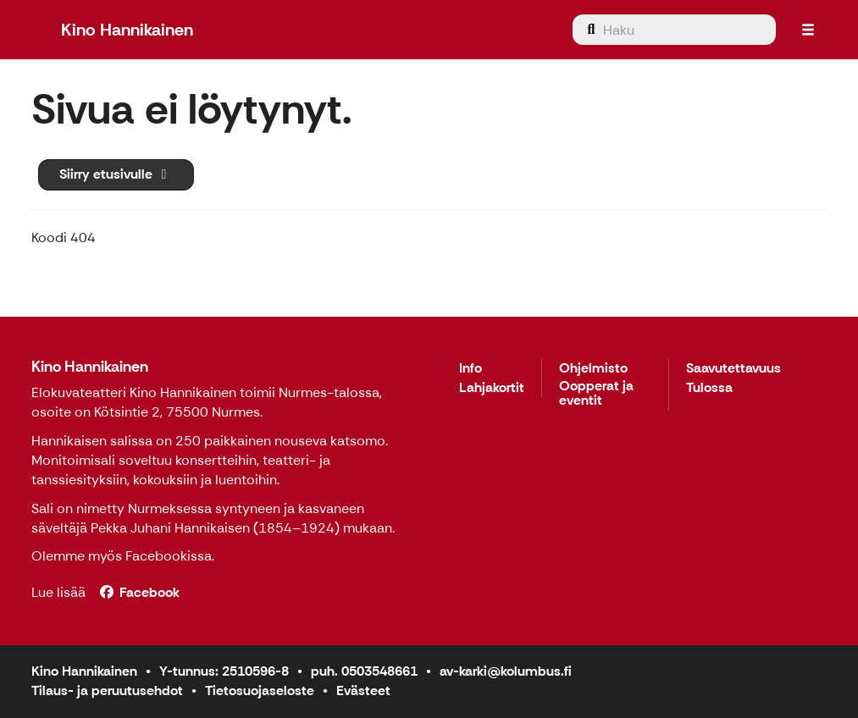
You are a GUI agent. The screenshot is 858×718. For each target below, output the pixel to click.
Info (470, 369)
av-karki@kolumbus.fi (506, 671)
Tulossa (709, 388)
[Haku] (674, 29)
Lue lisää (58, 592)
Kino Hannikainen (89, 366)
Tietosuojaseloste (259, 690)
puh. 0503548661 (364, 671)
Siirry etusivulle (116, 174)
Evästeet (363, 690)
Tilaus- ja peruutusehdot (107, 690)
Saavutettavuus (733, 369)
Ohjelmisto (593, 369)
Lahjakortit (491, 388)
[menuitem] (674, 29)
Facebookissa (168, 556)
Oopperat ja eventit (596, 394)
